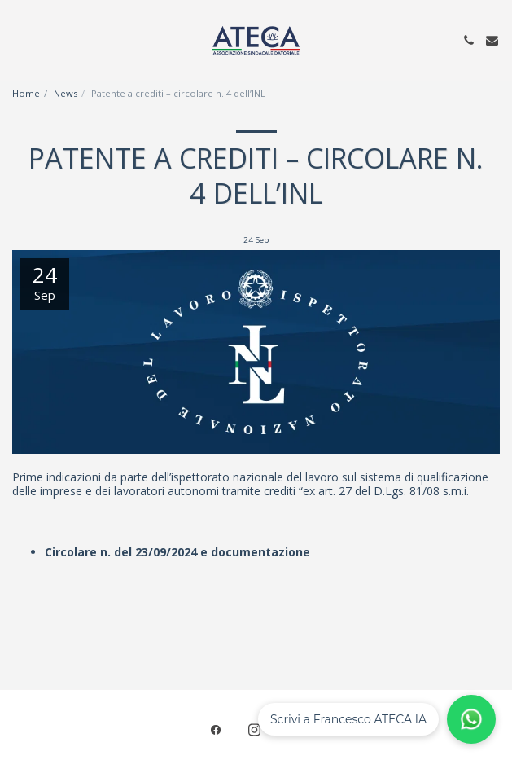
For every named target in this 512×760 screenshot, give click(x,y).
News (65, 93)
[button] (18, 39)
